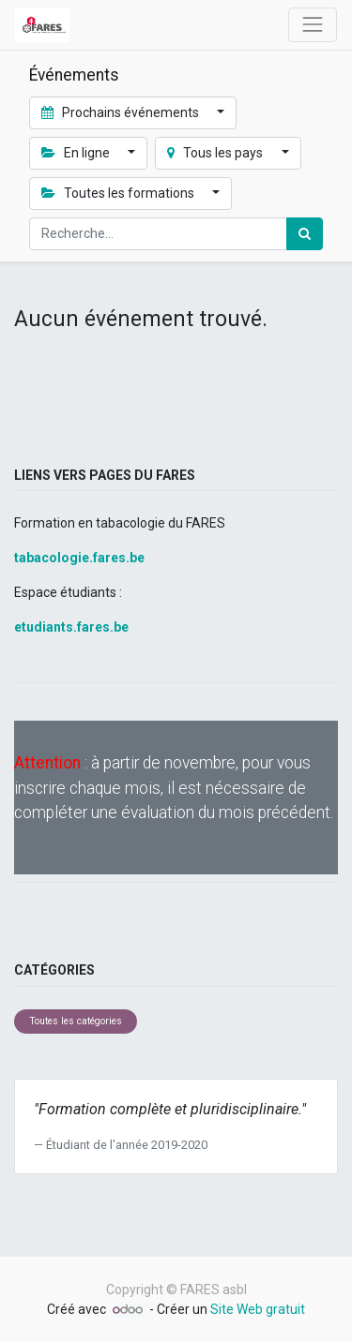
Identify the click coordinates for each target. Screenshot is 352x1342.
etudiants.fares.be (71, 626)
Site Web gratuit (257, 1309)
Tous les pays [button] (216, 152)
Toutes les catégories (75, 1021)
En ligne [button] (77, 152)
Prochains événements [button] (121, 112)
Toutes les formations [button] (119, 193)
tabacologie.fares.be (79, 557)
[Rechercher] (304, 233)
